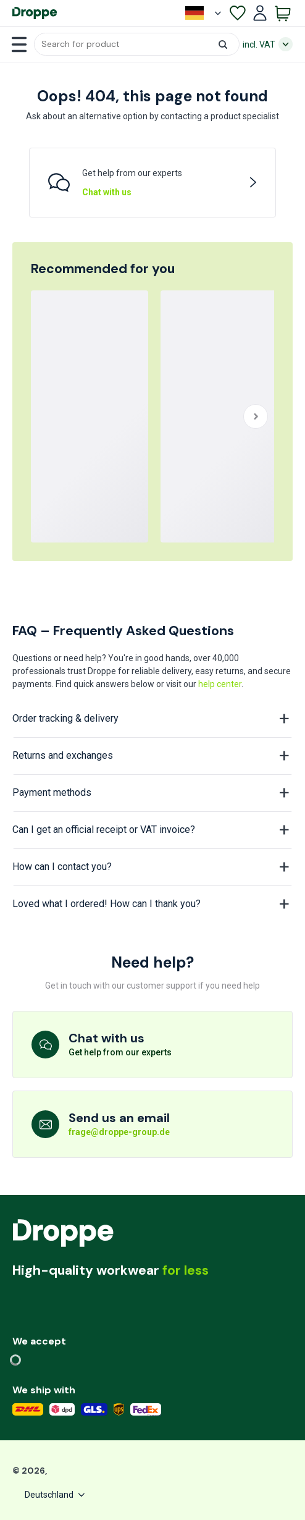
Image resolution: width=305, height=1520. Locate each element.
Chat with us (107, 192)
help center (219, 684)
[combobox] (137, 44)
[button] (137, 44)
